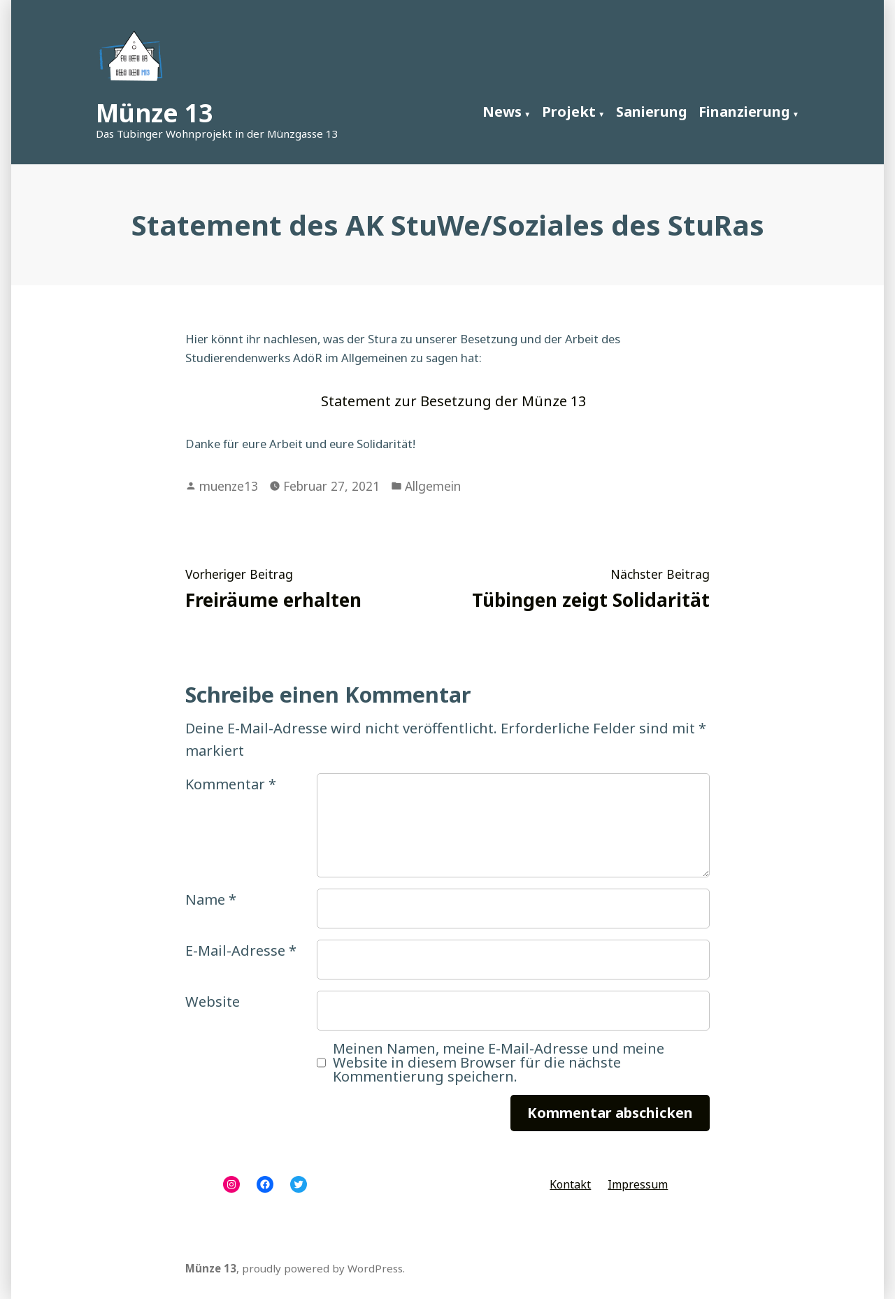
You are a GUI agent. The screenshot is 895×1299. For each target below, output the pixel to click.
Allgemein (433, 486)
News (502, 111)
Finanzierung (744, 111)
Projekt (569, 111)
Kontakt (570, 1184)
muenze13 (228, 486)
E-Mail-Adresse (240, 950)
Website (212, 1001)
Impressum (638, 1184)
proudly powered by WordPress (322, 1268)
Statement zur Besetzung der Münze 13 (453, 401)
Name (210, 899)
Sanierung (651, 111)
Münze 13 (154, 112)
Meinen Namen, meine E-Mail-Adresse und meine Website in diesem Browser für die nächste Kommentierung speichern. (498, 1063)
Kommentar (230, 784)
